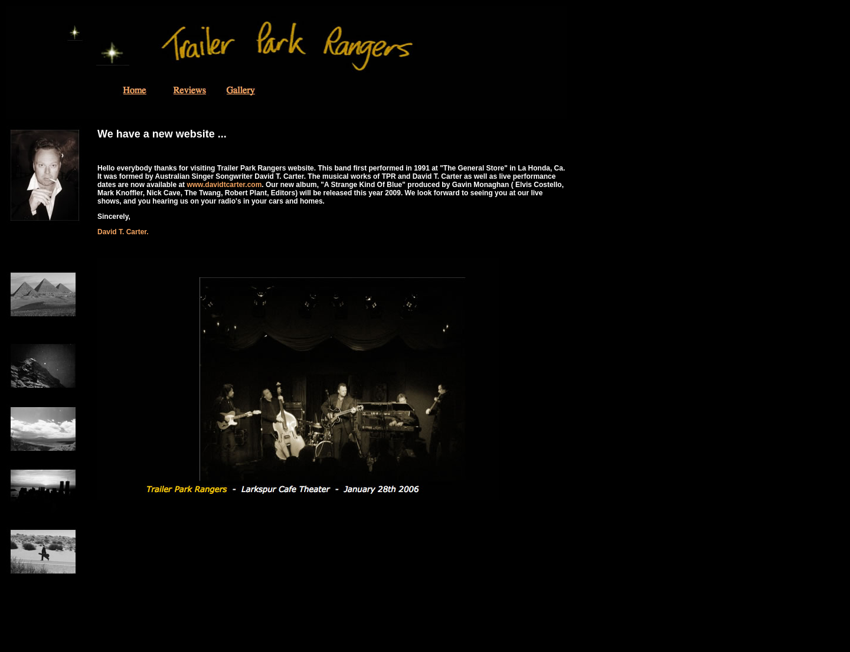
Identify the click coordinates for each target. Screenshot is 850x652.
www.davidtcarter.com (224, 185)
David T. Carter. (123, 232)
